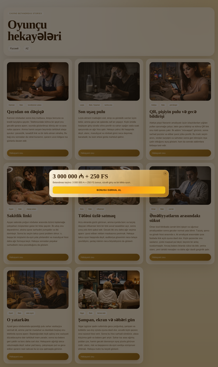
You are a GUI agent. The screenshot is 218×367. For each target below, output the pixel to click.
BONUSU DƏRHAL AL (109, 190)
